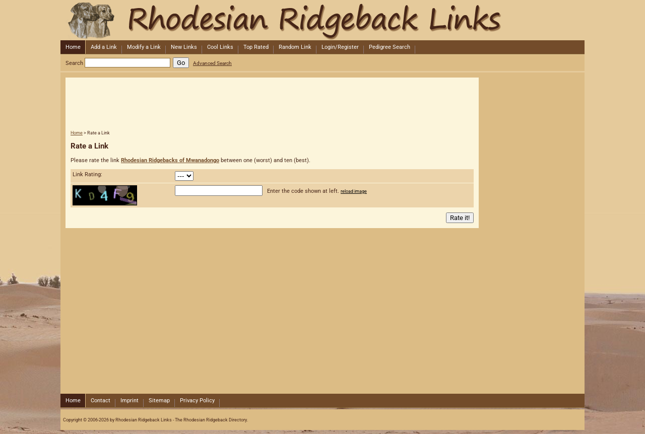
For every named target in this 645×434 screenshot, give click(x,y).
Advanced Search (212, 63)
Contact (100, 400)
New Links (184, 47)
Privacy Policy (197, 400)
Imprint (129, 400)
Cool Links (220, 47)
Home (73, 47)
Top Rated (256, 47)
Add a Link (104, 47)
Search (74, 63)
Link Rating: (87, 174)
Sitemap (159, 400)
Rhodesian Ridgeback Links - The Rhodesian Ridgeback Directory (321, 20)
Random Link (295, 47)
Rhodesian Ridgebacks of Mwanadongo (170, 160)
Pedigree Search (389, 47)
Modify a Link (144, 47)
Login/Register (340, 47)
